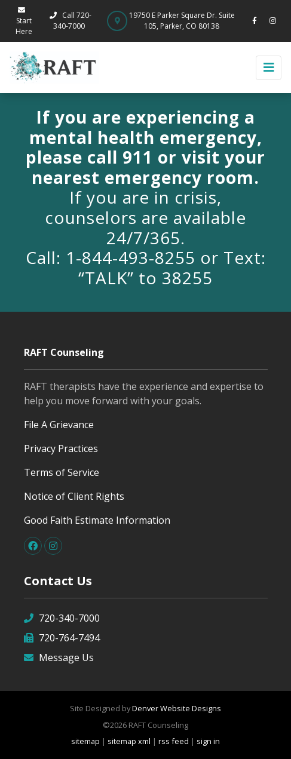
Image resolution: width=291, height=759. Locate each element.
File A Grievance (59, 424)
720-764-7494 (62, 637)
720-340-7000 (62, 617)
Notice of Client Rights (74, 496)
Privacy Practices (61, 448)
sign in (208, 741)
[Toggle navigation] (268, 68)
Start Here (24, 21)
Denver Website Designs (176, 708)
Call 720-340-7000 (69, 20)
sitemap (85, 741)
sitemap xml (129, 741)
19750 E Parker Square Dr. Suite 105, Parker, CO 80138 (182, 20)
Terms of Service (61, 472)
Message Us (59, 657)
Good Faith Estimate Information (97, 520)
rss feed (173, 741)
